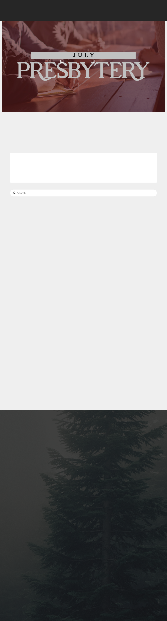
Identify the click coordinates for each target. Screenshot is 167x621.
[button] (93, 10)
